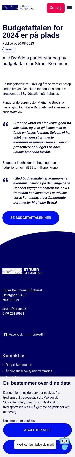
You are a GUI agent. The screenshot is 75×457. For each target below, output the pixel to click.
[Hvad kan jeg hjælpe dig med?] (64, 444)
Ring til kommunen (19, 364)
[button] (71, 8)
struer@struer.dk (14, 308)
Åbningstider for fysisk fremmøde (29, 371)
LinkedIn (38, 334)
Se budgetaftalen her (30, 217)
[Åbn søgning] (56, 8)
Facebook (16, 334)
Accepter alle (37, 430)
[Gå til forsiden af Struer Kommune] (17, 8)
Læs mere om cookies (19, 420)
